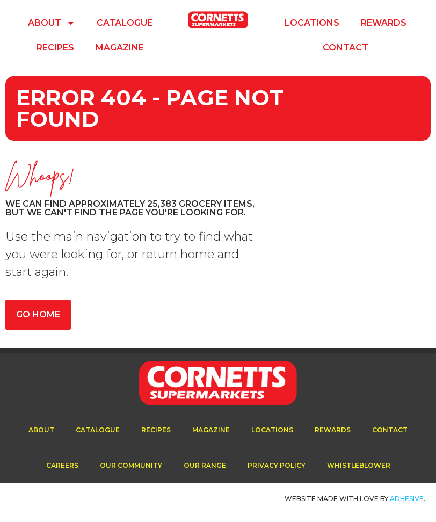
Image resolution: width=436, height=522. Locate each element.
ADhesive (407, 499)
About (51, 23)
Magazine (120, 47)
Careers (62, 465)
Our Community (131, 465)
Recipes (55, 47)
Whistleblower (358, 465)
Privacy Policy (277, 465)
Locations (312, 23)
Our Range (205, 465)
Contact (345, 47)
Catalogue (124, 23)
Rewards (383, 23)
